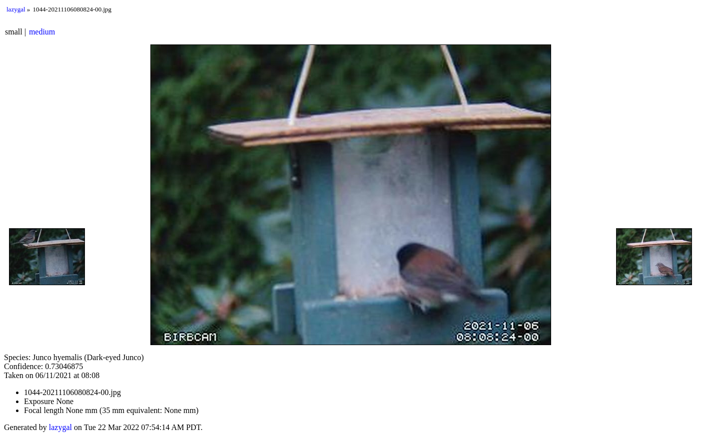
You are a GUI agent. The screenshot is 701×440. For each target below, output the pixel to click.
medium (42, 31)
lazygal (15, 9)
